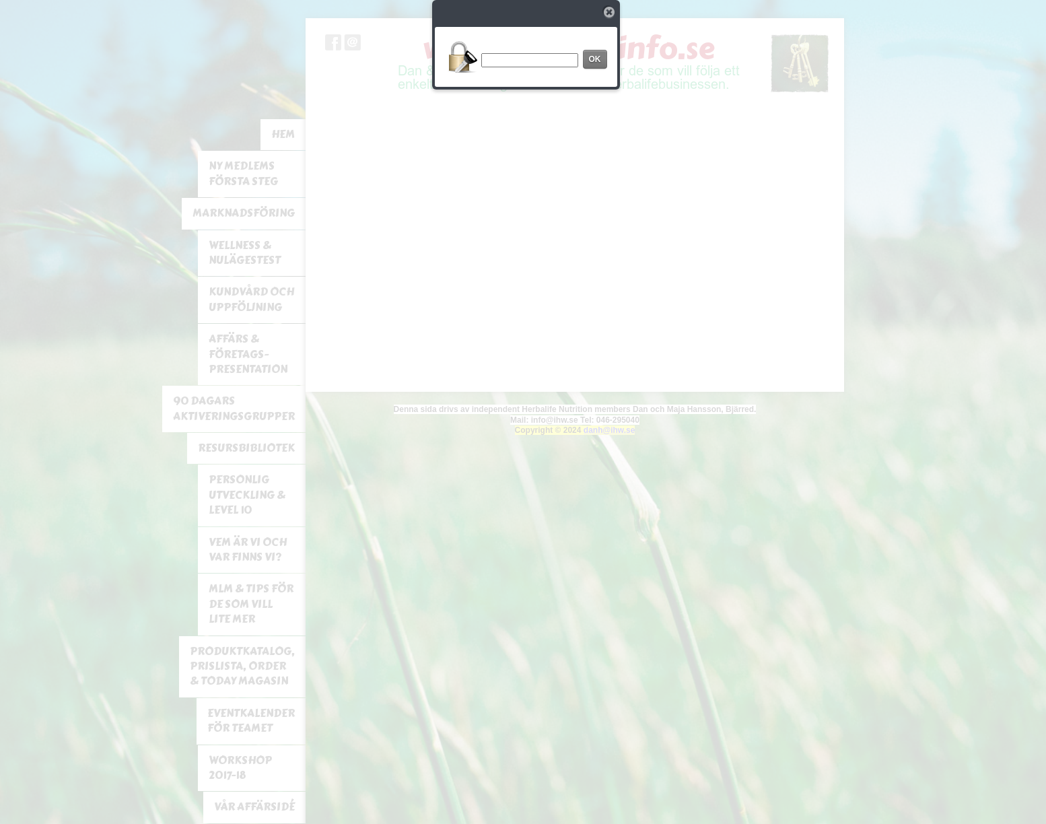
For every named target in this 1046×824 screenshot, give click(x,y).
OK (595, 59)
